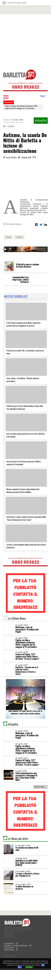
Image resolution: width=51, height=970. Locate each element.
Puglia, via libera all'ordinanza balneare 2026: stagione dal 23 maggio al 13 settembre (21, 107)
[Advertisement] (25, 40)
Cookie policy (9, 950)
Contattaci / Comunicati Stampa (16, 946)
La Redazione (9, 943)
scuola (8, 237)
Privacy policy (9, 948)
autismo (19, 237)
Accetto (29, 967)
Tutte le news (39, 787)
